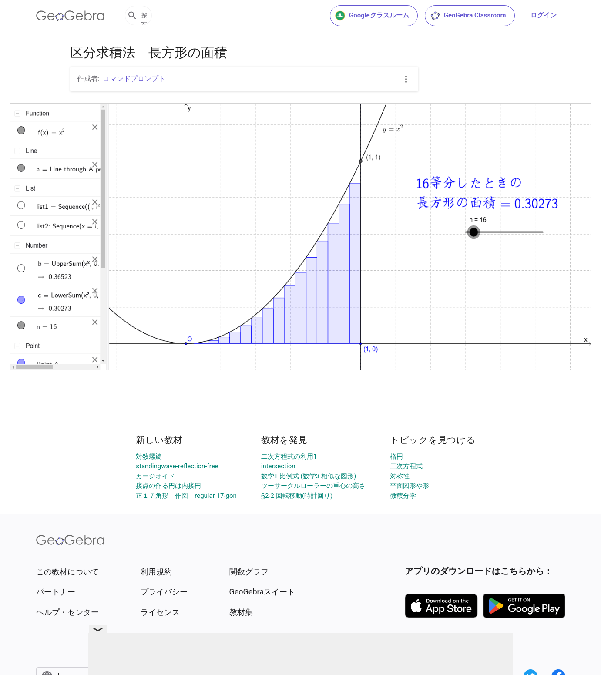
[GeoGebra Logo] (70, 15)
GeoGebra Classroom (468, 15)
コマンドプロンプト (134, 78)
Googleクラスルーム (372, 15)
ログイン (543, 15)
